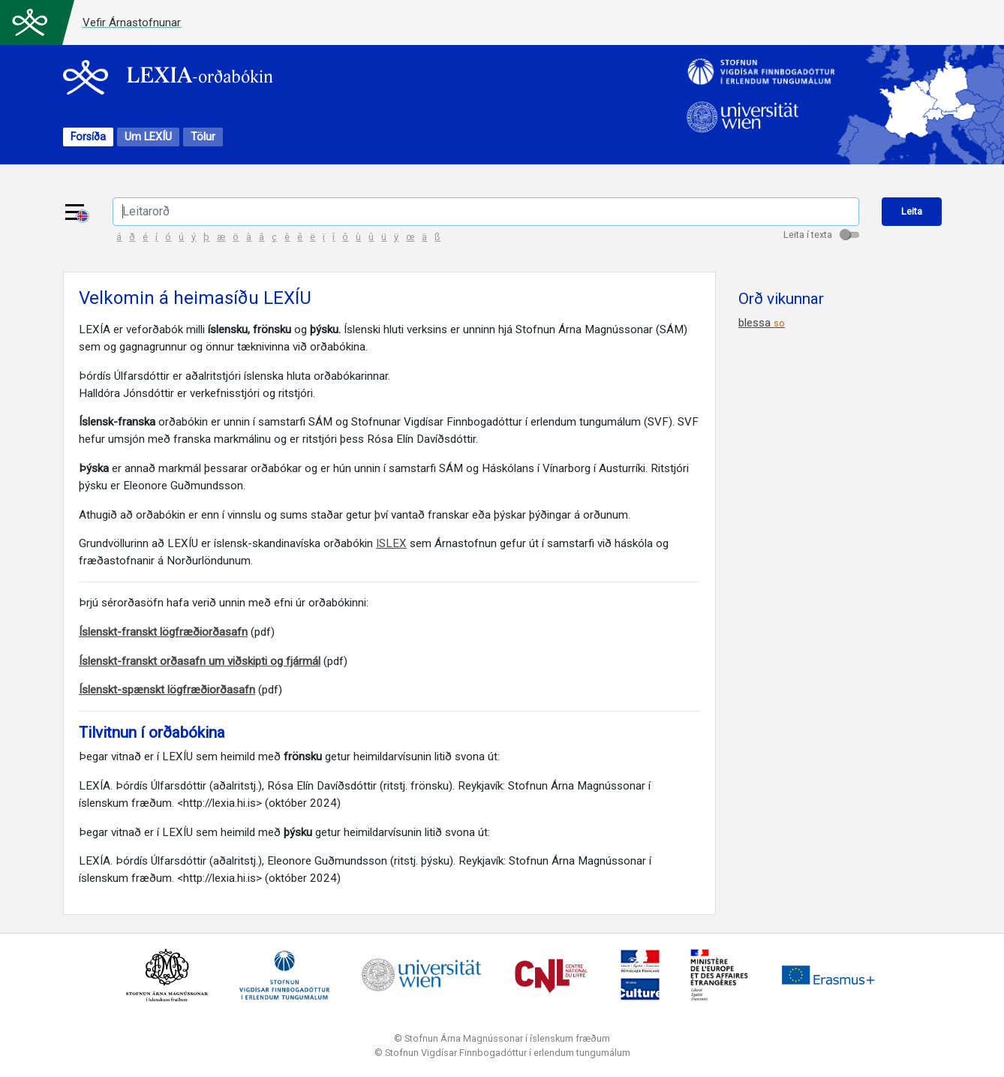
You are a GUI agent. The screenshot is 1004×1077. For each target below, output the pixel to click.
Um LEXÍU (148, 137)
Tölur (203, 137)
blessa (761, 325)
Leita (912, 212)
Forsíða (88, 137)
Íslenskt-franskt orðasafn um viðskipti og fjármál (199, 662)
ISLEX (391, 545)
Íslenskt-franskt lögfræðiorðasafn (163, 633)
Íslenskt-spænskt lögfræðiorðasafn (167, 692)
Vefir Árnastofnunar (132, 22)
